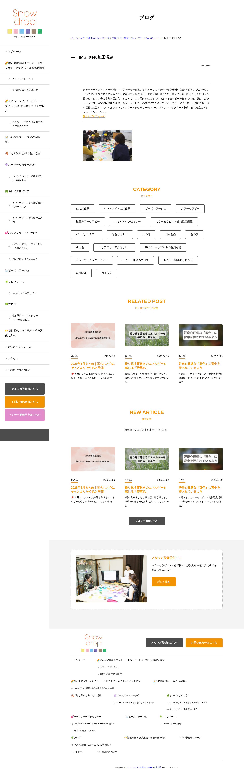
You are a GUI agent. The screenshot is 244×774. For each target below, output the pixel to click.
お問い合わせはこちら (25, 401)
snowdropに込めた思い (24, 293)
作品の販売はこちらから (25, 259)
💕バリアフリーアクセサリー (22, 232)
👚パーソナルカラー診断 (20, 164)
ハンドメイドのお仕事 (117, 208)
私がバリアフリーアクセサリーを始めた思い (27, 246)
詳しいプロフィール (94, 116)
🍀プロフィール (14, 281)
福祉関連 (81, 273)
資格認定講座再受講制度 (25, 90)
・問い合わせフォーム (18, 347)
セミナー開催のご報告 (135, 260)
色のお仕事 (82, 208)
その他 (146, 234)
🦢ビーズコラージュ (17, 270)
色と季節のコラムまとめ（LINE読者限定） (25, 317)
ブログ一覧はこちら (147, 520)
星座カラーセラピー (88, 221)
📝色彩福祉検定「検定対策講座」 (22, 139)
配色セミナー (120, 234)
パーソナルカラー (86, 234)
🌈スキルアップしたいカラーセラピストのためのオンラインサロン (25, 106)
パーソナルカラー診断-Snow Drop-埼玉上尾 (143, 767)
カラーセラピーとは (22, 79)
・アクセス (11, 358)
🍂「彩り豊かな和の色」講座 (22, 153)
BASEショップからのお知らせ (163, 247)
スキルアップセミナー (127, 221)
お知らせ (106, 273)
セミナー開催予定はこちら (25, 414)
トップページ (13, 51)
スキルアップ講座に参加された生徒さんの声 (27, 124)
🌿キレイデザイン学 (17, 191)
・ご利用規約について (18, 370)
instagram (30, 435)
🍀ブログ (10, 304)
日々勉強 (170, 234)
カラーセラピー (190, 208)
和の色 (80, 247)
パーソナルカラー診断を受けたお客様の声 (27, 178)
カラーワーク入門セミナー (92, 260)
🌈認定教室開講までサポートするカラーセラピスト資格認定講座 (25, 65)
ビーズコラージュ (155, 208)
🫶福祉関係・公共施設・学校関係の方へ (24, 333)
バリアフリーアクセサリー (114, 247)
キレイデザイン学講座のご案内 (27, 219)
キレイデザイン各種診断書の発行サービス (27, 204)
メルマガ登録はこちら (25, 388)
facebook (19, 435)
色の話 (194, 234)
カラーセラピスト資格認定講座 (174, 221)
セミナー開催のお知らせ (178, 260)
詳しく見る (163, 581)
